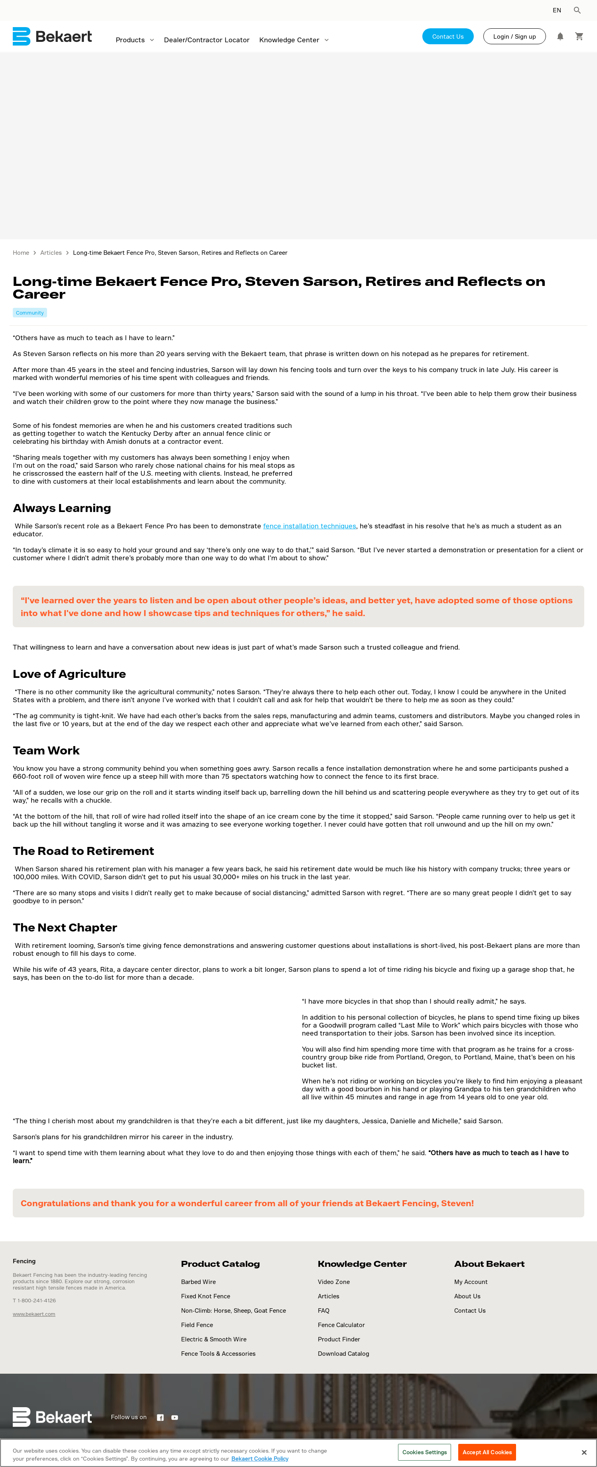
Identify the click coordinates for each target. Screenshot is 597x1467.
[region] (298, 1453)
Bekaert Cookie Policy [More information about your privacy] (259, 1458)
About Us (467, 1296)
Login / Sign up (514, 36)
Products (130, 39)
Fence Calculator (341, 1324)
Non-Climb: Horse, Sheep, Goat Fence (233, 1310)
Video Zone (334, 1281)
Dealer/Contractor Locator (207, 39)
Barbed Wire (198, 1281)
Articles (328, 1296)
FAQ (323, 1310)
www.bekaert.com (34, 1314)
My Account (471, 1281)
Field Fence (197, 1324)
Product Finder (339, 1339)
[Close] (584, 1452)
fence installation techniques (309, 526)
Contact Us (448, 36)
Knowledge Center (289, 39)
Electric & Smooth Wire (213, 1339)
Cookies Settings (424, 1452)
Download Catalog (343, 1353)
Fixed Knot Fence (205, 1296)
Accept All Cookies (487, 1452)
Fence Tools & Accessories (218, 1353)
